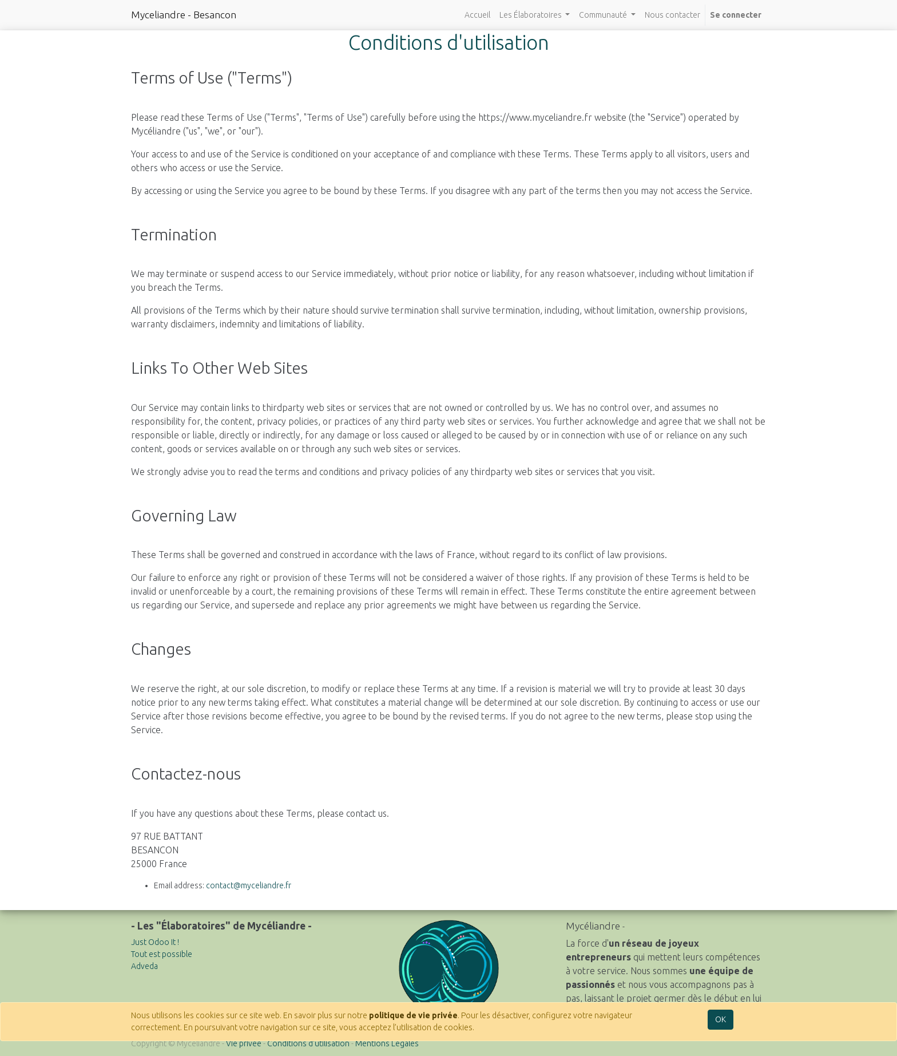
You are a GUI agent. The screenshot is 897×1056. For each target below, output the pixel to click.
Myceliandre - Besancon (183, 14)
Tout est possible (161, 954)
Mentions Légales (387, 1043)
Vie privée (243, 1043)
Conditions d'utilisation (308, 1043)
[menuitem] (477, 15)
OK (720, 1019)
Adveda (144, 966)
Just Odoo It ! (155, 942)
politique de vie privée (413, 1015)
